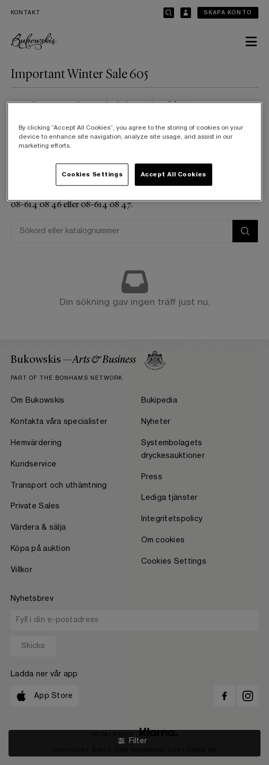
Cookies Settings (92, 174)
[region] (135, 151)
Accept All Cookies (173, 174)
